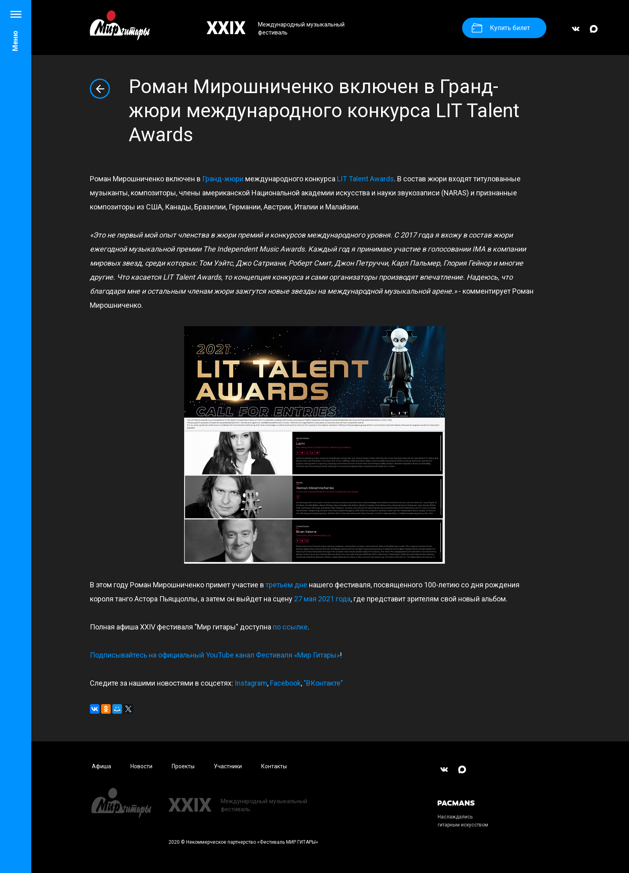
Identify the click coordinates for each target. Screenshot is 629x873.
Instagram (251, 683)
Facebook (285, 683)
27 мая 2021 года (322, 599)
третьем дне (286, 585)
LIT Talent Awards (365, 179)
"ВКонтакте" (323, 683)
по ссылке (290, 627)
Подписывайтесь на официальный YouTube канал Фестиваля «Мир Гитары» (215, 655)
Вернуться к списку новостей (100, 89)
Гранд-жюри (222, 179)
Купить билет (501, 27)
